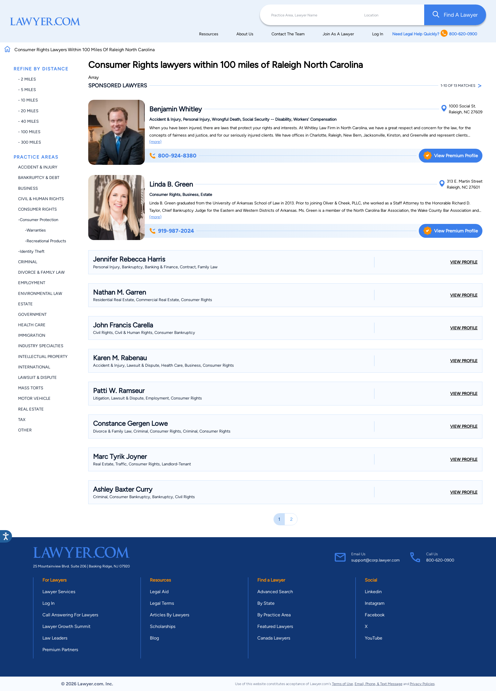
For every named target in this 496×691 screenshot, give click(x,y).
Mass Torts (30, 387)
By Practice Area (274, 614)
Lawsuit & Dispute (37, 377)
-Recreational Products (42, 240)
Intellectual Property (43, 356)
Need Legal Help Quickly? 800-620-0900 (434, 34)
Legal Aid (159, 591)
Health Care (32, 324)
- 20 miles (28, 110)
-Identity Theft (31, 251)
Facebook (375, 614)
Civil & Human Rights (41, 198)
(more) (155, 141)
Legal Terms (162, 603)
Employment (31, 282)
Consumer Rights (37, 209)
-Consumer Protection (38, 219)
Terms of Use (342, 684)
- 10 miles (28, 100)
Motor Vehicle (34, 398)
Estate (25, 303)
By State (266, 603)
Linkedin (373, 591)
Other (25, 430)
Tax (21, 419)
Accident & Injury (37, 167)
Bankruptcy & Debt (38, 177)
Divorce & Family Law (41, 272)
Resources (208, 33)
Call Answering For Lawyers (70, 614)
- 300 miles (29, 142)
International (34, 367)
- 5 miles (27, 89)
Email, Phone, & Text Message (378, 684)
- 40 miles (28, 121)
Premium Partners (60, 649)
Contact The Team (288, 33)
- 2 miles (27, 79)
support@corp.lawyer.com (375, 560)
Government (32, 314)
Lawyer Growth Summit (66, 626)
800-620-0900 (440, 560)
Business (28, 188)
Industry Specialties (40, 345)
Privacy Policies (422, 684)
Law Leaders (54, 638)
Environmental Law (40, 293)
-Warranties (32, 230)
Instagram (375, 603)
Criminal (27, 261)
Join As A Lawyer (338, 33)
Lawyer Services (58, 591)
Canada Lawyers (273, 638)
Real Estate (31, 409)
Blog (154, 638)
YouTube (373, 638)
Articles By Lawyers (169, 614)
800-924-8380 (173, 155)
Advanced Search (275, 591)
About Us (244, 33)
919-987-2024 (171, 231)
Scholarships (162, 626)
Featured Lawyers (275, 626)
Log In (377, 33)
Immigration (31, 335)
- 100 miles (29, 131)
